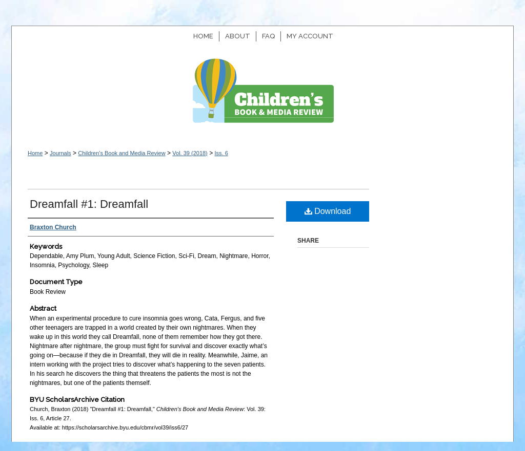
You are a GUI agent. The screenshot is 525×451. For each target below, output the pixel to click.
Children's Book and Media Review (262, 96)
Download (328, 211)
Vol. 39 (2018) (190, 153)
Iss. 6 (221, 153)
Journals (60, 153)
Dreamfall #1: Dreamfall (89, 204)
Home (35, 153)
